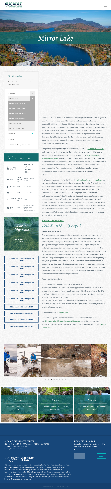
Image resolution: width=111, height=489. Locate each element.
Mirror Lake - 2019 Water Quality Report (21, 275)
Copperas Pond (15, 123)
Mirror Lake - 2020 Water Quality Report (21, 267)
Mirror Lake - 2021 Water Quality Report (21, 259)
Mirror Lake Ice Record (17, 119)
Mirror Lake (14, 99)
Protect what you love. (21, 240)
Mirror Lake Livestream (18, 104)
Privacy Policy (9, 449)
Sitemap (20, 449)
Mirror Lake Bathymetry (18, 114)
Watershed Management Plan (19, 145)
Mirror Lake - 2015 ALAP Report (21, 307)
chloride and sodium (96, 149)
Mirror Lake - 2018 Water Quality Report (21, 283)
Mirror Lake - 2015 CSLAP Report (22, 313)
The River (11, 134)
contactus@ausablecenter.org (16, 446)
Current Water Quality (17, 109)
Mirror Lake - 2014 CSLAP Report (22, 326)
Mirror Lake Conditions (53, 220)
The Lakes (12, 93)
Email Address (79, 450)
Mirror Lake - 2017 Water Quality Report (21, 291)
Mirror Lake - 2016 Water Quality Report (21, 299)
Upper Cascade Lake (17, 128)
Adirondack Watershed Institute (89, 180)
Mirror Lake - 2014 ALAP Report (21, 320)
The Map (11, 139)
